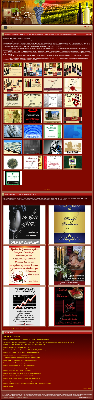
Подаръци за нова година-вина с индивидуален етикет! (18, 368)
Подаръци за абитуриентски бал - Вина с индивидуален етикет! (21, 352)
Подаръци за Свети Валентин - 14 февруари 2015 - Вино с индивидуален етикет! (26, 339)
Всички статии (87, 388)
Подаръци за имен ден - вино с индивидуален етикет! (18, 355)
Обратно (47, 189)
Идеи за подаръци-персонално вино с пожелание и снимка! (20, 360)
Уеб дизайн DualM (85, 397)
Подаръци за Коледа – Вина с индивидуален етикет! (18, 375)
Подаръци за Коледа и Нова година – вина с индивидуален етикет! (22, 373)
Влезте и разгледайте (9, 328)
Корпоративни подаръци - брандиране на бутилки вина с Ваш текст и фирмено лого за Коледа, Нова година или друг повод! (38, 342)
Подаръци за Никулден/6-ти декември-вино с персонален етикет (21, 378)
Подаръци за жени (8, 386)
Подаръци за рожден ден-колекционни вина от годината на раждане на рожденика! (26, 381)
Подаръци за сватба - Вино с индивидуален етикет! (17, 362)
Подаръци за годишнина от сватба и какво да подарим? (19, 365)
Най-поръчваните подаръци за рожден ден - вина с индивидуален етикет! (24, 344)
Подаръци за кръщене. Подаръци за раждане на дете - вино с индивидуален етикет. (27, 383)
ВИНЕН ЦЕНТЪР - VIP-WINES (11, 337)
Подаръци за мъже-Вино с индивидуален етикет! (17, 347)
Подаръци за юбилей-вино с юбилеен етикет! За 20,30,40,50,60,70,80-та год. (25, 350)
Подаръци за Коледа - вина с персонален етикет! (17, 370)
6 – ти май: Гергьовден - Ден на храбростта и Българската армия (21, 357)
